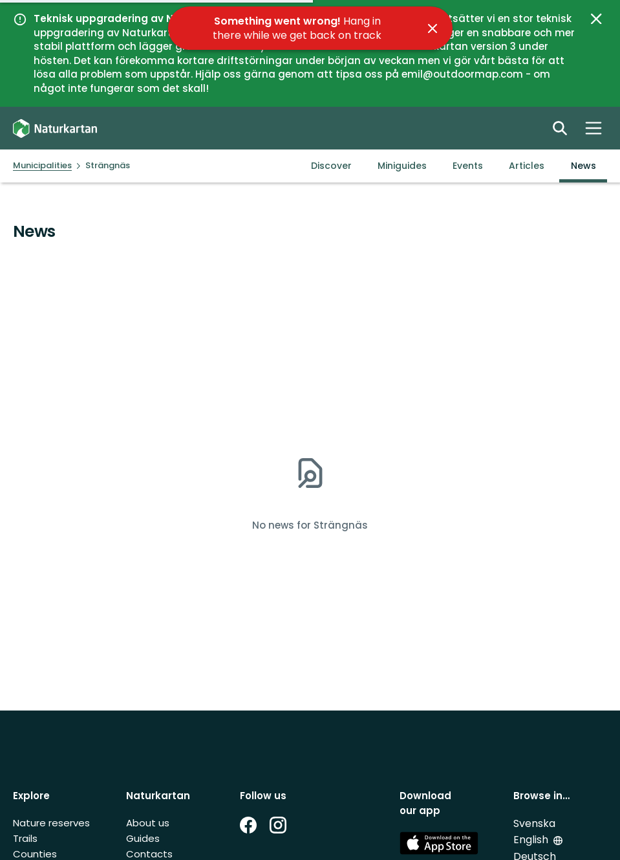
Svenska (534, 823)
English (532, 839)
